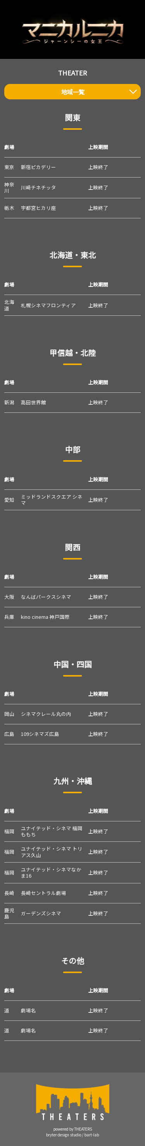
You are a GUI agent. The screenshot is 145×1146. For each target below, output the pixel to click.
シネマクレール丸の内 (46, 713)
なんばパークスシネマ (46, 596)
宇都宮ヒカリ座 (38, 207)
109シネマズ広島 (40, 733)
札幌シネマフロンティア (48, 305)
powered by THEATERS (72, 1129)
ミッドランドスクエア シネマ (51, 499)
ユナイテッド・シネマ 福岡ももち (51, 831)
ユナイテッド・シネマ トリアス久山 (51, 851)
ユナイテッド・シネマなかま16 (51, 872)
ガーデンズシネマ (41, 913)
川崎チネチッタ (38, 187)
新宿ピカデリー (38, 167)
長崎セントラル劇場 (43, 892)
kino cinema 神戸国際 (45, 616)
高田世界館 (33, 402)
